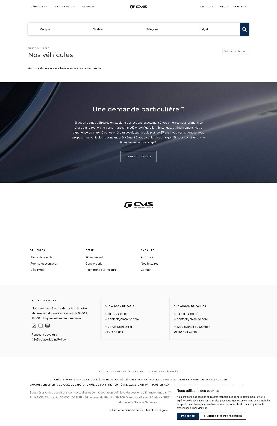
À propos (147, 257)
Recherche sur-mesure (101, 269)
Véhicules (39, 6)
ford (46, 48)
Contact (239, 6)
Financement (64, 6)
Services (88, 6)
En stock (33, 48)
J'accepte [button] (188, 416)
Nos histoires (149, 263)
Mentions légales (157, 410)
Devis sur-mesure (138, 156)
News (224, 6)
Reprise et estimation (44, 263)
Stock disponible (41, 257)
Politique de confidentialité (125, 410)
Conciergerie (94, 263)
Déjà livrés (37, 269)
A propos (206, 6)
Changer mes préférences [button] (223, 416)
